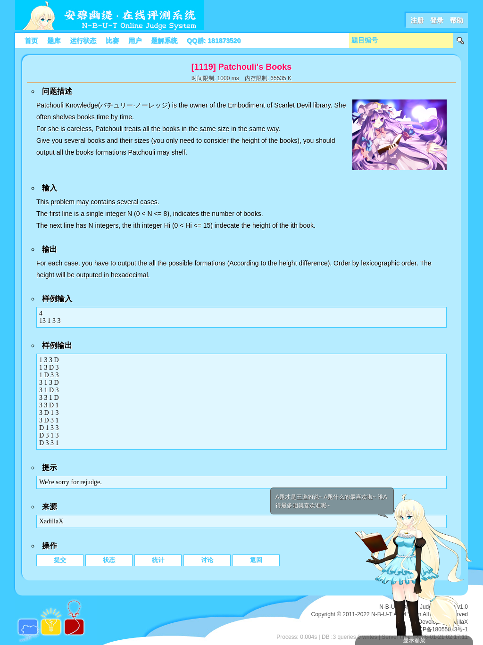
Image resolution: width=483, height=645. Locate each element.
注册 (417, 20)
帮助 (456, 20)
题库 (53, 40)
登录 (436, 20)
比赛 (112, 40)
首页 (31, 40)
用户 (135, 40)
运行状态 (83, 40)
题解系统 (164, 40)
